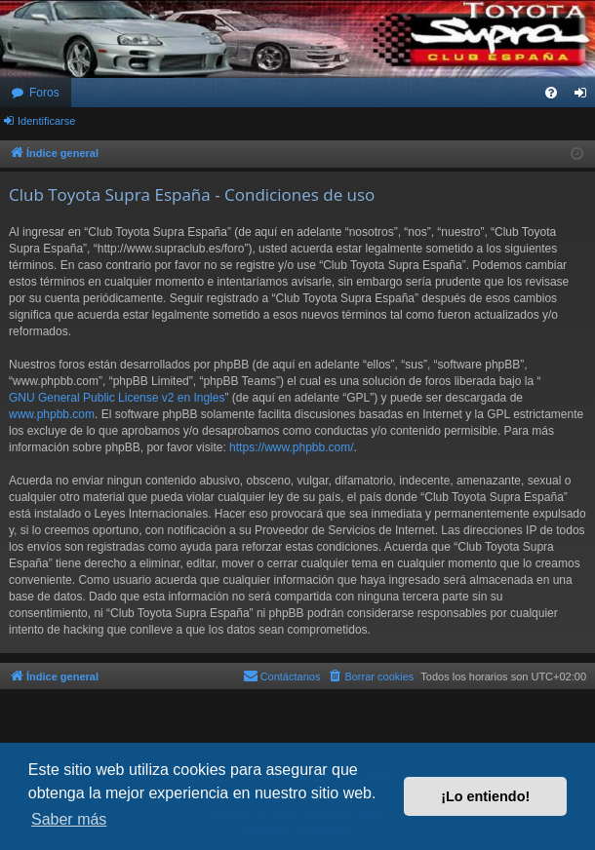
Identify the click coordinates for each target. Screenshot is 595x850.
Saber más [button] (68, 819)
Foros (44, 92)
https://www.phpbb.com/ (291, 447)
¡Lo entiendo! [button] (485, 796)
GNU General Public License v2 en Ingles (116, 398)
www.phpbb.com (52, 414)
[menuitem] (551, 92)
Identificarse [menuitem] (585, 96)
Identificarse (46, 121)
